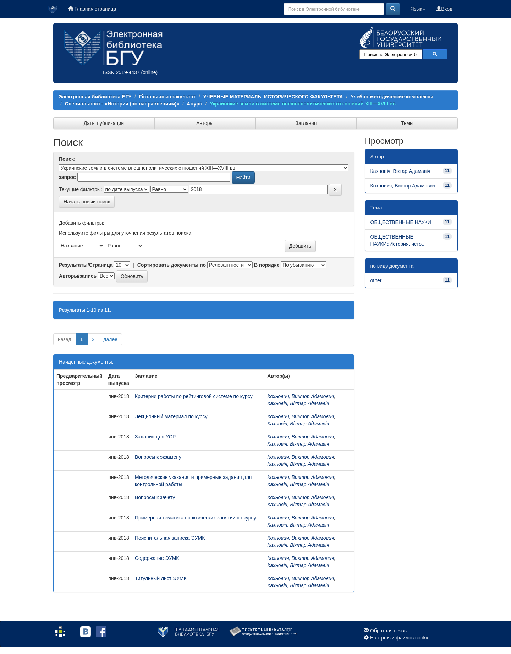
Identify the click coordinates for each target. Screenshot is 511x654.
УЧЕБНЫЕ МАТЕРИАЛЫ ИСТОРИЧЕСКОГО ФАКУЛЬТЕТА (273, 96)
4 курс (194, 104)
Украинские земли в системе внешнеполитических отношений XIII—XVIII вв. (303, 104)
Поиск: (67, 159)
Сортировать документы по (171, 265)
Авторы (204, 123)
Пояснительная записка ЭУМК (170, 538)
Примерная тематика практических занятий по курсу (195, 518)
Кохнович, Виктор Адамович (300, 396)
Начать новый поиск (87, 202)
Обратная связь (388, 630)
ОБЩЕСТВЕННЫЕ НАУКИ (400, 222)
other (376, 280)
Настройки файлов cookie (400, 638)
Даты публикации (104, 123)
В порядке (266, 265)
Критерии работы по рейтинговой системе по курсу (194, 396)
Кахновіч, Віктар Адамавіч (298, 403)
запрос (67, 177)
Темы (407, 123)
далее (110, 339)
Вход (444, 9)
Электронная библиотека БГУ (95, 96)
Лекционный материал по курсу (171, 416)
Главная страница (92, 9)
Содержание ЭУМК (157, 558)
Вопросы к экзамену (158, 457)
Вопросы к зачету (155, 497)
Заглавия (306, 123)
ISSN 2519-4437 (121, 72)
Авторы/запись (78, 276)
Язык (418, 9)
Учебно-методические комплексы (392, 96)
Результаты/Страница (86, 265)
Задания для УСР (155, 437)
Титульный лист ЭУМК (161, 578)
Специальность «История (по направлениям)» (122, 104)
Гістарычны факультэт (167, 96)
